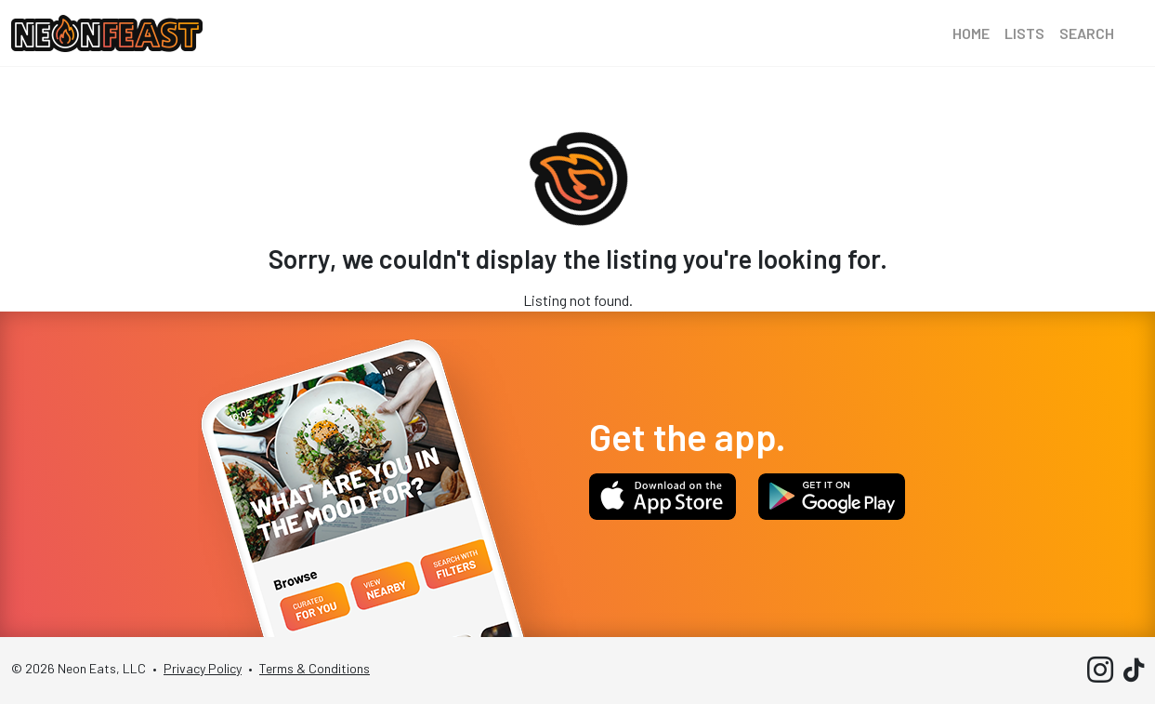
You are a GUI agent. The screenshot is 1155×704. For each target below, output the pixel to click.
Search (1086, 33)
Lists (1024, 33)
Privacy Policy (203, 668)
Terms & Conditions (314, 668)
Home (971, 33)
